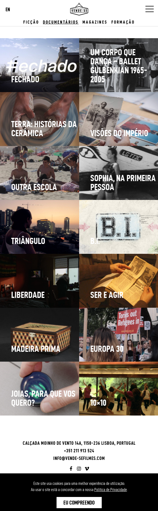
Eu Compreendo (79, 502)
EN (8, 9)
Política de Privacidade (110, 489)
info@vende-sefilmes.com (79, 458)
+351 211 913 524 (79, 450)
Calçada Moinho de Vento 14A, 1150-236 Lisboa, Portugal (79, 443)
